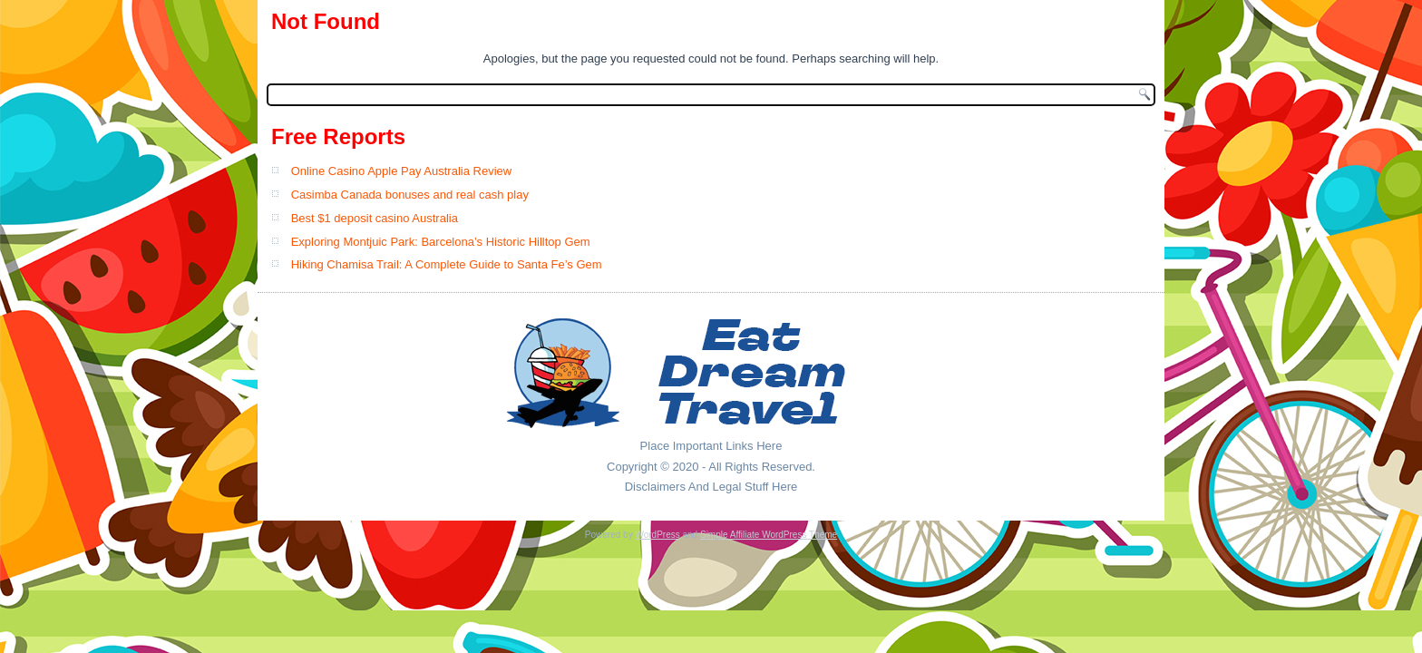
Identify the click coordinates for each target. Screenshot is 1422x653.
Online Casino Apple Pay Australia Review (401, 171)
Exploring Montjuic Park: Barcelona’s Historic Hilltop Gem (440, 242)
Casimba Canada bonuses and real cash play (410, 194)
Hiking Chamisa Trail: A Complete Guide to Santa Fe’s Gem (446, 264)
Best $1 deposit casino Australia (374, 218)
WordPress (657, 535)
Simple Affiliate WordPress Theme (768, 535)
